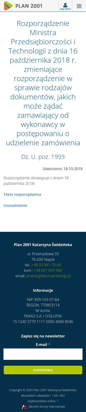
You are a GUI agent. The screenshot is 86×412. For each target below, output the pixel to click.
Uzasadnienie (15, 205)
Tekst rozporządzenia (22, 194)
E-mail (43, 344)
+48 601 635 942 (47, 270)
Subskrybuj (43, 370)
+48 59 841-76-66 (46, 264)
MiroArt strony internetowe (43, 406)
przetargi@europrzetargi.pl (48, 275)
